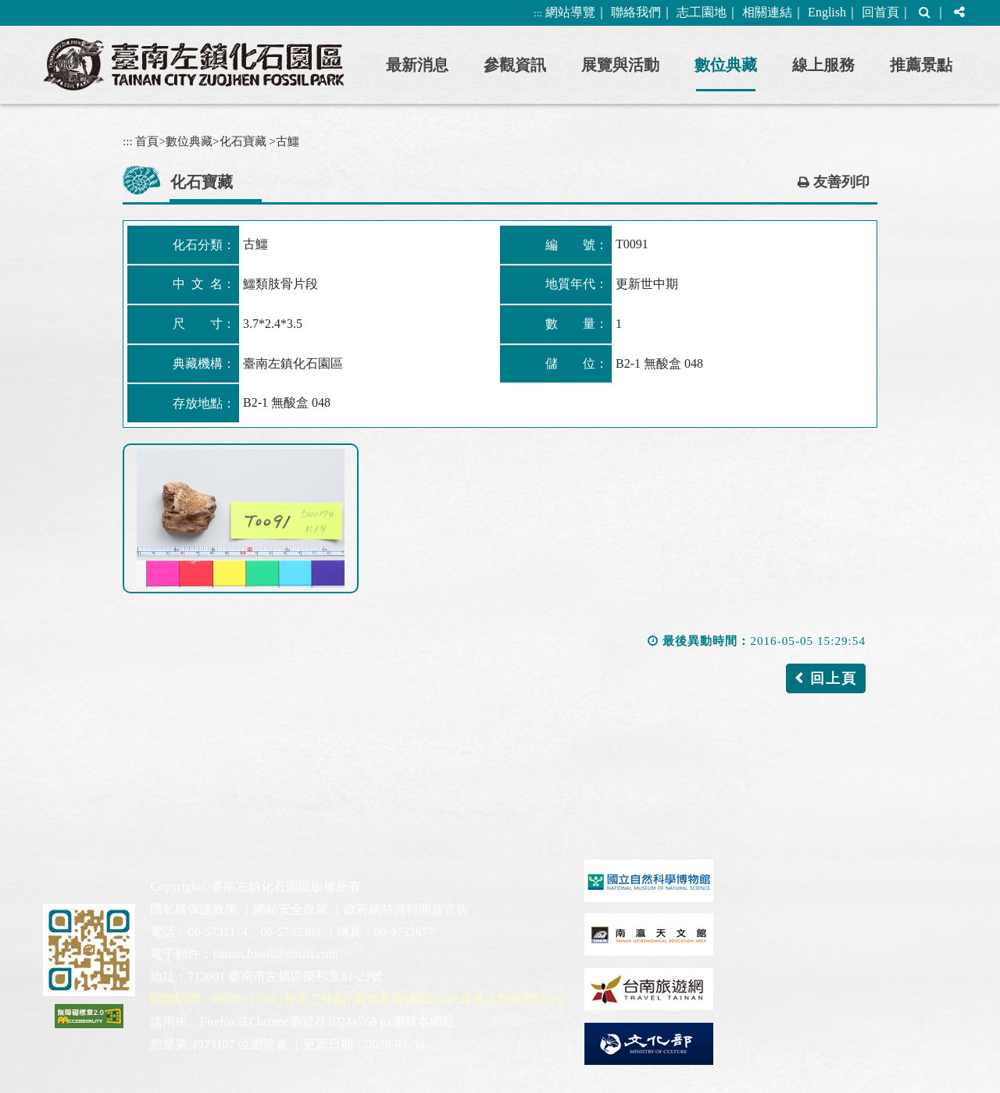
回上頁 (833, 678)
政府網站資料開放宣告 (406, 909)
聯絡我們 (636, 12)
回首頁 (880, 12)
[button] (924, 13)
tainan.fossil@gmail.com (275, 953)
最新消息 (417, 64)
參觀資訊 (515, 64)
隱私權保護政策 (194, 909)
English (827, 12)
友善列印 (841, 182)
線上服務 (823, 64)
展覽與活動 (620, 64)
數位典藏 (726, 64)
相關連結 (767, 12)
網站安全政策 (290, 909)
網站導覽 (570, 12)
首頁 (147, 141)
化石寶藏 (243, 141)
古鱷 (287, 141)
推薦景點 (921, 64)
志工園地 (702, 12)
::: (538, 13)
